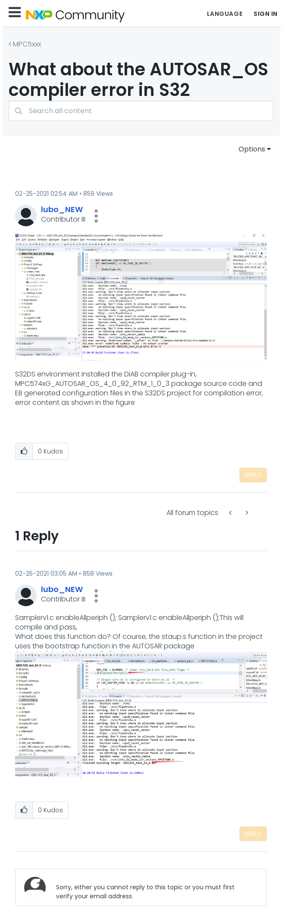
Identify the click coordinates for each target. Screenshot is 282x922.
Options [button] (251, 149)
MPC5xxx (27, 44)
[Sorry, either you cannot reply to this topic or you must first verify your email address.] (154, 887)
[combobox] (141, 111)
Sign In (266, 13)
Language (224, 13)
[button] (96, 216)
